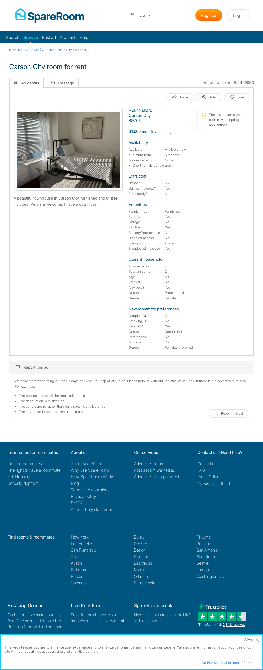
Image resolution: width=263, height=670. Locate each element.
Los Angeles (82, 543)
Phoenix (203, 537)
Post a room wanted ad (154, 470)
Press (208, 476)
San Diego (205, 556)
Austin (76, 563)
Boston (77, 576)
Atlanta (77, 556)
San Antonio (207, 550)
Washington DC (210, 576)
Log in (239, 15)
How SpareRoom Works (92, 476)
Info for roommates (25, 463)
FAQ (201, 470)
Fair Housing (19, 476)
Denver (140, 543)
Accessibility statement (91, 509)
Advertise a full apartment (156, 476)
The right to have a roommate (34, 470)
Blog (75, 483)
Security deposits (23, 483)
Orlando (141, 576)
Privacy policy (83, 496)
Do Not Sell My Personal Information (230, 663)
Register (209, 15)
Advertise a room (149, 463)
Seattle (202, 563)
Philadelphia (144, 582)
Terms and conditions (90, 489)
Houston (141, 556)
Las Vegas (143, 563)
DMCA (77, 503)
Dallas (139, 537)
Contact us (206, 463)
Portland (203, 543)
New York (80, 537)
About (87, 463)
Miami (139, 569)
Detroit (139, 550)
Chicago (78, 582)
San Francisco (83, 550)
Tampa (202, 569)
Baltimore (79, 569)
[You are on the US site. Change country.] (141, 15)
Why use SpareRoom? (91, 470)
